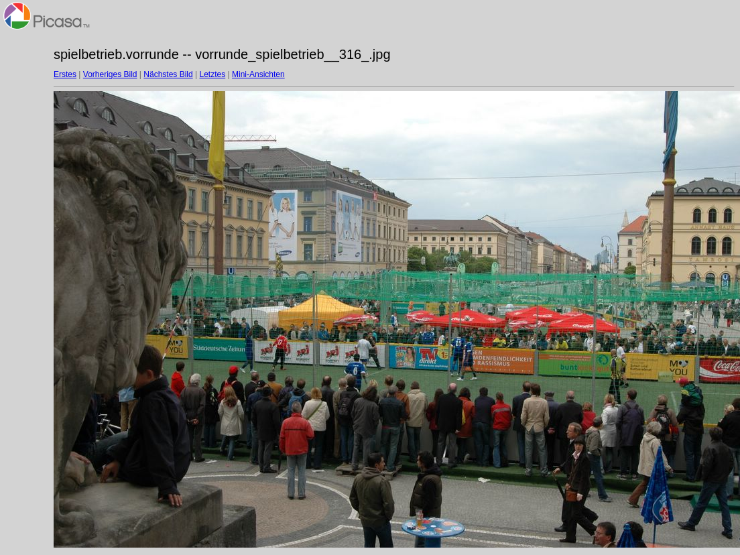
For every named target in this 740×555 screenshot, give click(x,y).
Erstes (65, 74)
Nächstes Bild (167, 74)
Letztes (213, 74)
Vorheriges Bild (110, 74)
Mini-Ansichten (258, 74)
